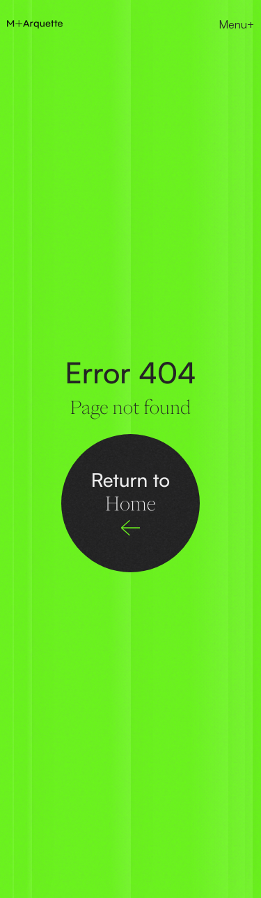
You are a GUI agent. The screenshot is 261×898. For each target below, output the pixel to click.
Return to (130, 490)
